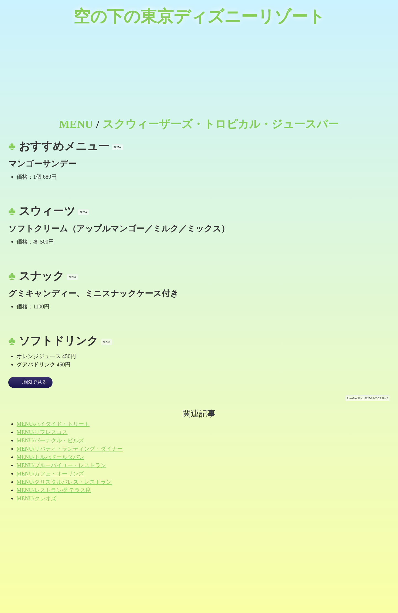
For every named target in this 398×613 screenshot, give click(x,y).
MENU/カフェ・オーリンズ (50, 474)
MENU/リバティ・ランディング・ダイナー (70, 449)
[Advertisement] (199, 74)
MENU (76, 124)
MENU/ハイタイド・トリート (53, 424)
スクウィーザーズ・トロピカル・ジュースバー (221, 124)
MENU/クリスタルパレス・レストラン (64, 482)
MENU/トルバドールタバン (50, 457)
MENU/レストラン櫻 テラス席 (54, 490)
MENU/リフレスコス (42, 432)
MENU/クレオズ (36, 498)
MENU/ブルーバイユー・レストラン (61, 465)
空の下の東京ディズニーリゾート (199, 16)
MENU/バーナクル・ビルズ (50, 440)
